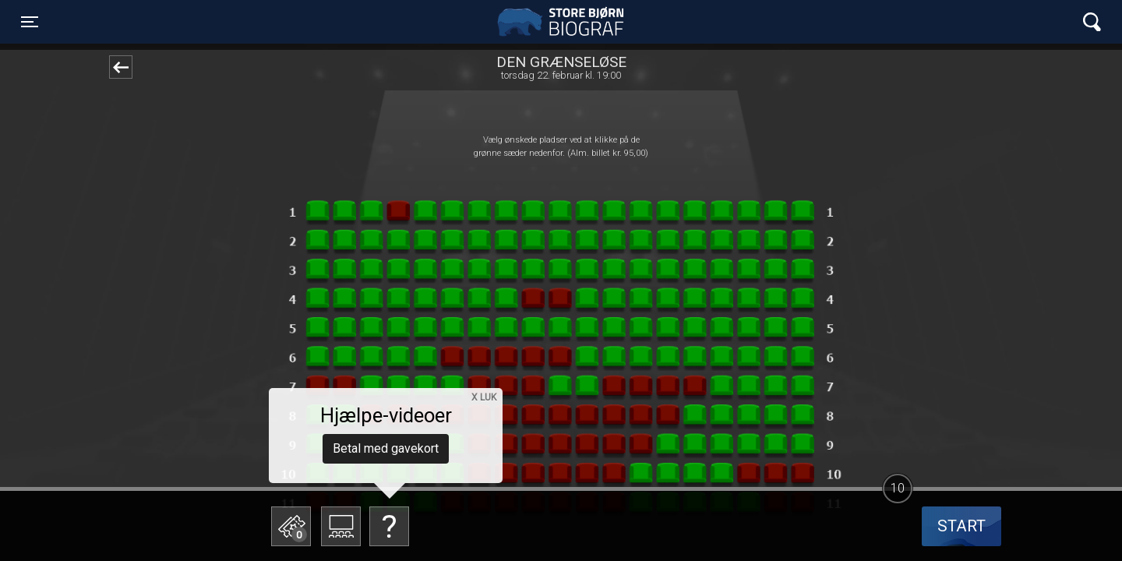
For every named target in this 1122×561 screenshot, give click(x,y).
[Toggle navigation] (30, 21)
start (961, 526)
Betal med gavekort (386, 448)
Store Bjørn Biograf (565, 21)
